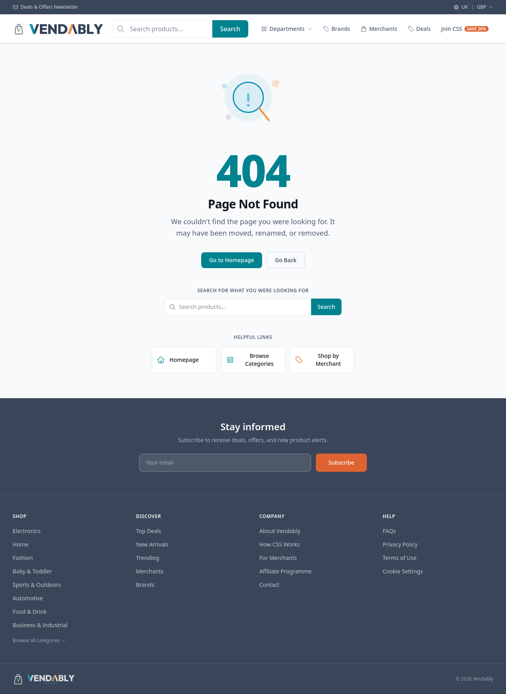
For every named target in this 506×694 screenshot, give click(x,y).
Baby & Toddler (32, 571)
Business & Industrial (40, 625)
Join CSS (465, 28)
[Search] (230, 29)
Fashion (23, 558)
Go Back (285, 260)
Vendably (483, 678)
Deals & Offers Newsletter (45, 7)
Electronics (27, 531)
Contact (269, 584)
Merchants (379, 28)
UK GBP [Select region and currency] (473, 7)
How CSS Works (279, 544)
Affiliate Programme (285, 571)
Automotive (28, 598)
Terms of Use (400, 558)
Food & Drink (30, 611)
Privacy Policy (400, 544)
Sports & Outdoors (37, 584)
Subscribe (341, 462)
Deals (419, 28)
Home (20, 544)
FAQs (389, 531)
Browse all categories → (39, 640)
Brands (336, 28)
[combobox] (162, 29)
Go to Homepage (231, 260)
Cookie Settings (403, 571)
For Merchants (278, 558)
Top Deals (148, 531)
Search (326, 306)
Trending (147, 558)
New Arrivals (152, 544)
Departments (286, 28)
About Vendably (279, 531)
